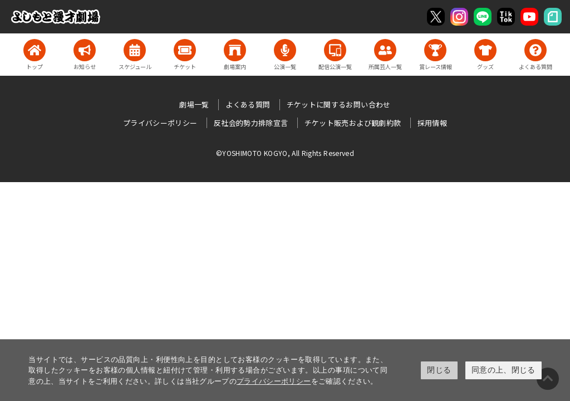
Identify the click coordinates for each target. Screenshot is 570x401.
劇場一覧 (194, 104)
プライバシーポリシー (274, 381)
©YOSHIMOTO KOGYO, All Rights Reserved (285, 153)
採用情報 (432, 123)
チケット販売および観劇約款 (352, 123)
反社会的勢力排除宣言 (251, 123)
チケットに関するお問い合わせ (339, 104)
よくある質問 (247, 104)
